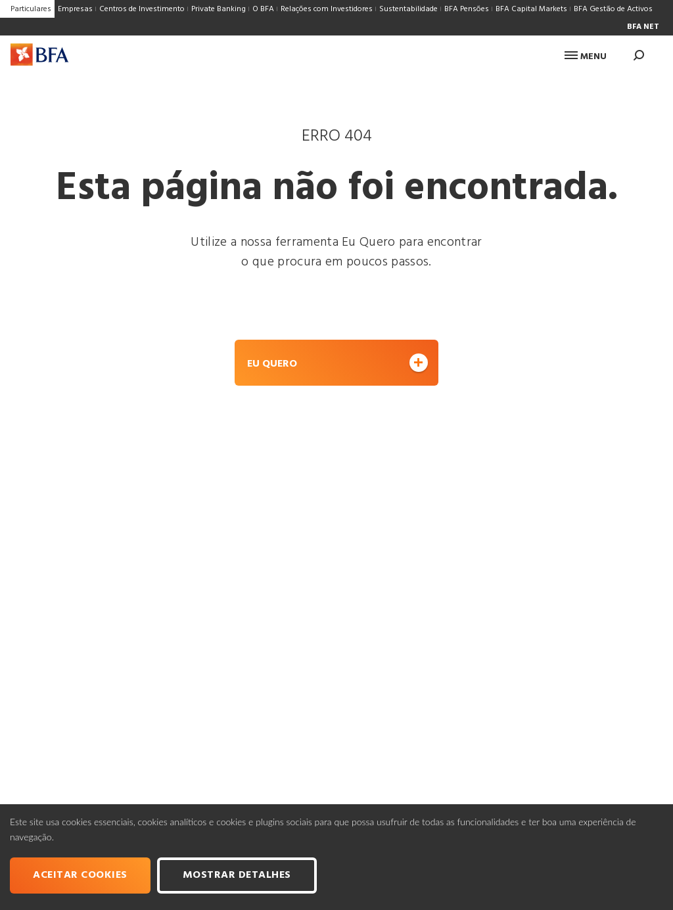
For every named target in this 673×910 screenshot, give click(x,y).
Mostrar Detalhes (237, 875)
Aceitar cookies (80, 875)
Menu (586, 56)
